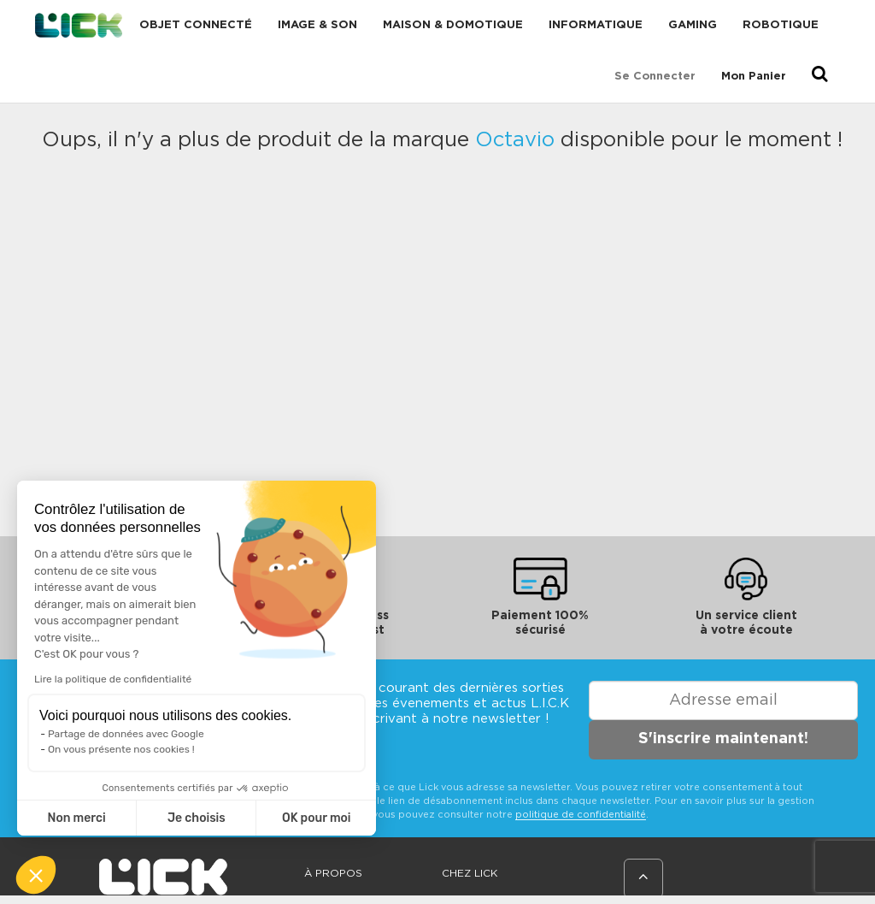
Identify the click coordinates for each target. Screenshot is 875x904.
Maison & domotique (453, 25)
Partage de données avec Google (126, 734)
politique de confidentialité (580, 814)
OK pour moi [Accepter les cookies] (316, 818)
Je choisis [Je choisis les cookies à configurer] (196, 818)
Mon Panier (753, 76)
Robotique (781, 25)
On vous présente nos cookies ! (121, 749)
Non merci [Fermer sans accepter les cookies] (76, 818)
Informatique (596, 25)
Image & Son (317, 25)
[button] (35, 874)
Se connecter (655, 76)
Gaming (692, 25)
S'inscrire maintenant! (723, 739)
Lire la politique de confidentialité (112, 679)
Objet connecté (195, 25)
